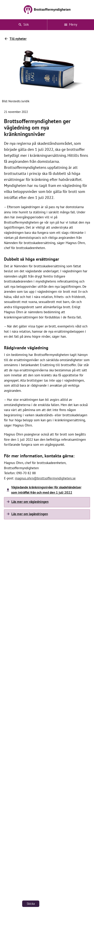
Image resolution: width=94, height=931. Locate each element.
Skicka (31, 904)
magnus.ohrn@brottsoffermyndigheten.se (45, 478)
